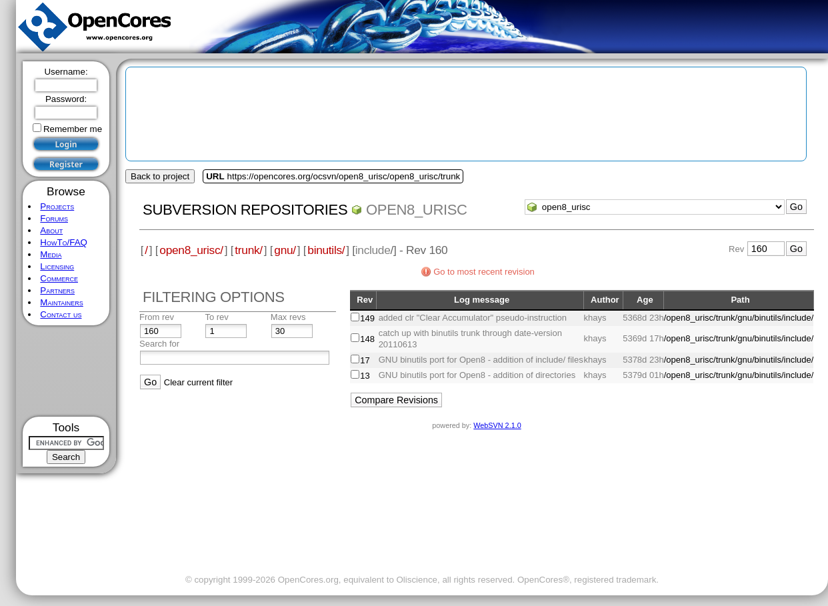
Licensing (57, 266)
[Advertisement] (66, 371)
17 (364, 360)
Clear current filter (198, 382)
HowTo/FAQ (63, 242)
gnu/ (284, 250)
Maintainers (61, 302)
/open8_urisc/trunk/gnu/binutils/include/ (739, 318)
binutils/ (326, 250)
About (51, 230)
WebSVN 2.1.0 (497, 425)
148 (367, 339)
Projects (57, 206)
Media (50, 254)
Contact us (60, 314)
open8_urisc (416, 209)
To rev (216, 317)
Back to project (160, 176)
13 (364, 376)
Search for (159, 344)
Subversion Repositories (245, 209)
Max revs (288, 317)
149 (367, 318)
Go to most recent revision (484, 272)
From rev (156, 317)
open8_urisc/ (191, 250)
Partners (57, 290)
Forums (54, 218)
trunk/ (248, 250)
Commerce (59, 278)
